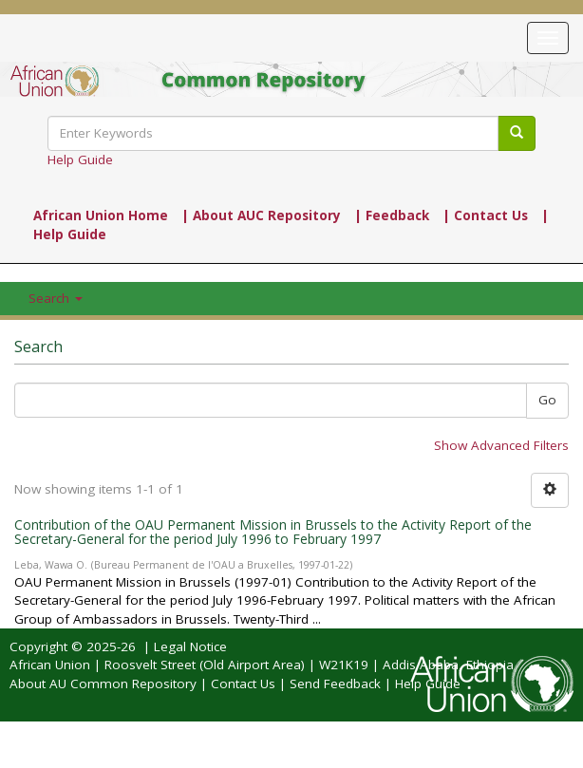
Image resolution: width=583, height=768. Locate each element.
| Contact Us (485, 215)
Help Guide (80, 159)
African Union (49, 664)
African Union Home (100, 215)
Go (547, 399)
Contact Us (243, 683)
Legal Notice (190, 646)
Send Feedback (335, 683)
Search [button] (55, 298)
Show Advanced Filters (501, 445)
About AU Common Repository (103, 683)
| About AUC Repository (261, 215)
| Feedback (391, 215)
